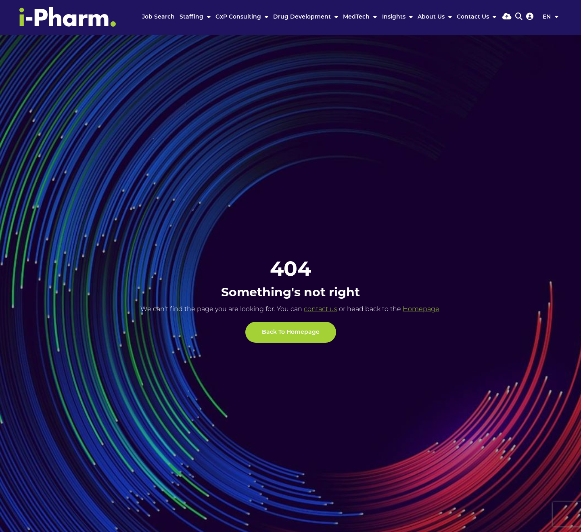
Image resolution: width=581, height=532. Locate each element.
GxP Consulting (239, 17)
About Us (432, 17)
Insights (394, 17)
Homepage (421, 309)
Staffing (192, 17)
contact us (320, 309)
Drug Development (302, 17)
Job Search (158, 17)
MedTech (357, 17)
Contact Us (474, 17)
